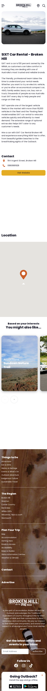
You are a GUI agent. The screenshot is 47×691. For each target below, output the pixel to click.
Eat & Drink (6, 465)
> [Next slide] (14, 399)
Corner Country (8, 504)
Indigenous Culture (10, 478)
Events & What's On (10, 471)
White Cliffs (7, 511)
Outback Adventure (10, 475)
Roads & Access (8, 544)
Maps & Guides (8, 551)
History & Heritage (9, 468)
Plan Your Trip (11, 530)
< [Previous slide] (5, 399)
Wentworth (6, 518)
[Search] (43, 5)
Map (3, 534)
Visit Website (23, 172)
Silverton (5, 501)
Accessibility (7, 547)
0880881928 (13, 165)
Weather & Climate (10, 558)
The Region (9, 493)
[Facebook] (16, 665)
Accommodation (9, 537)
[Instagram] (23, 665)
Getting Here (7, 541)
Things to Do (10, 457)
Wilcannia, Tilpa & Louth (12, 514)
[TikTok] (31, 665)
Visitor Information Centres (13, 554)
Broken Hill (6, 498)
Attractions (6, 461)
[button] (23, 274)
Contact (7, 569)
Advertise (8, 582)
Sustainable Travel (10, 481)
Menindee (6, 508)
